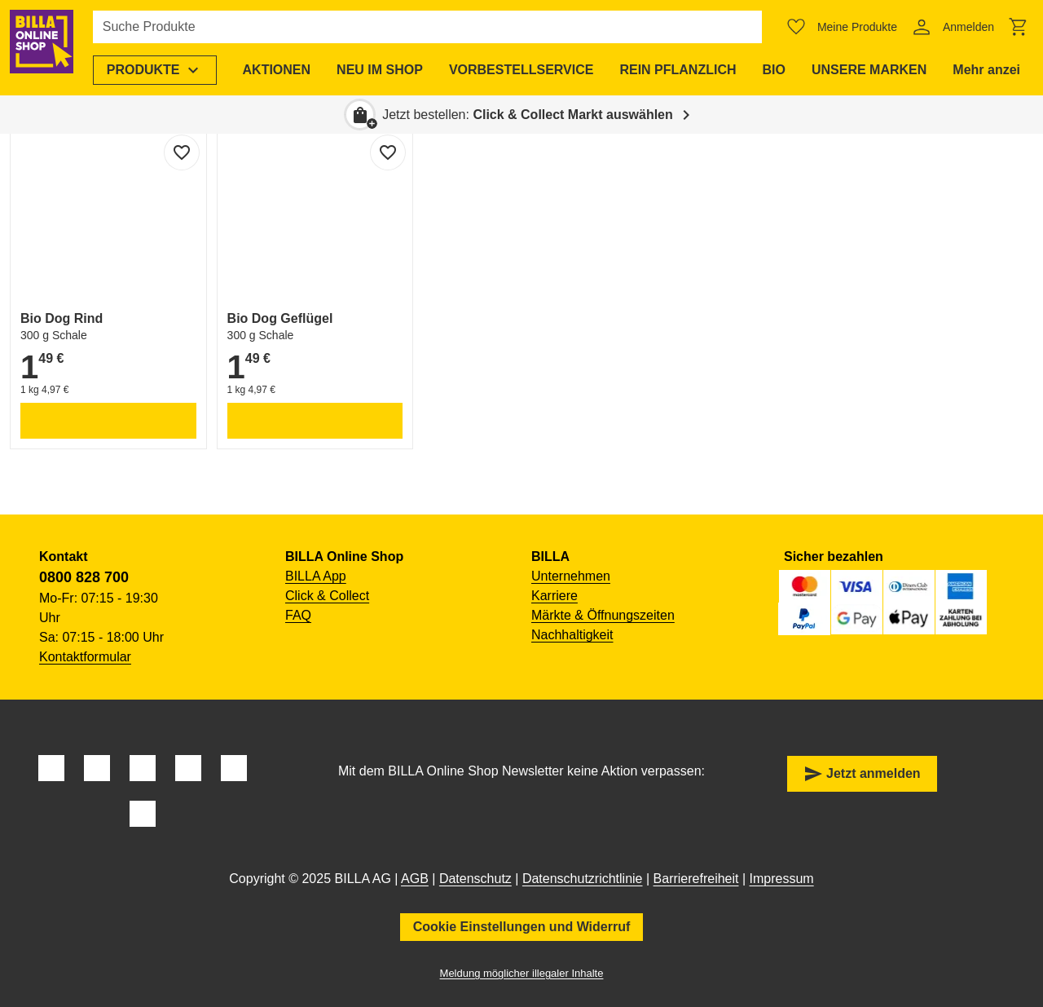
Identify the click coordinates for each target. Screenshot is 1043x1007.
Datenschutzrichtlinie (582, 879)
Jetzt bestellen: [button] (527, 114)
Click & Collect (327, 596)
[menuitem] (166, 70)
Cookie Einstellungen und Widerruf (522, 927)
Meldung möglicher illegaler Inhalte (522, 973)
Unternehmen (570, 576)
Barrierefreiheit (696, 879)
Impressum (782, 879)
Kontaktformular (85, 657)
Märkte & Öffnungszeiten (603, 615)
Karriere (554, 596)
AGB (415, 879)
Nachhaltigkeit (572, 635)
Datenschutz (475, 879)
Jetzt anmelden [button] (862, 774)
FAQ (298, 615)
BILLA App (315, 576)
